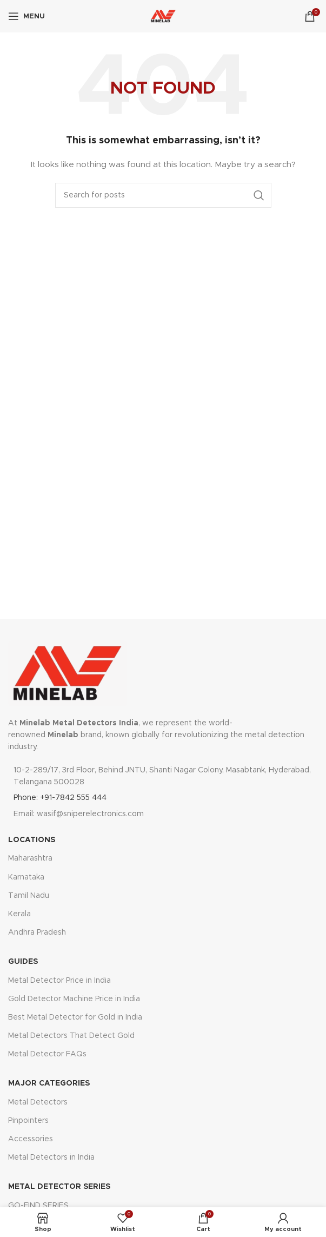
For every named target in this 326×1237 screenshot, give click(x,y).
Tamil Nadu (28, 895)
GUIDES (23, 961)
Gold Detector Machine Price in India (74, 999)
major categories (49, 1083)
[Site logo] (163, 16)
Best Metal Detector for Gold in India (75, 1017)
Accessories (30, 1139)
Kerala (19, 914)
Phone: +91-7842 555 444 (60, 798)
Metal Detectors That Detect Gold (71, 1036)
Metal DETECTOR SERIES (59, 1186)
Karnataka (26, 877)
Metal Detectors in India (51, 1157)
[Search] (163, 195)
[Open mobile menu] (26, 16)
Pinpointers (28, 1120)
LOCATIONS (31, 840)
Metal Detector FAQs (47, 1054)
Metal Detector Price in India (59, 980)
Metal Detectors (38, 1102)
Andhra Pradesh (37, 932)
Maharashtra (30, 858)
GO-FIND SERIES (38, 1205)
